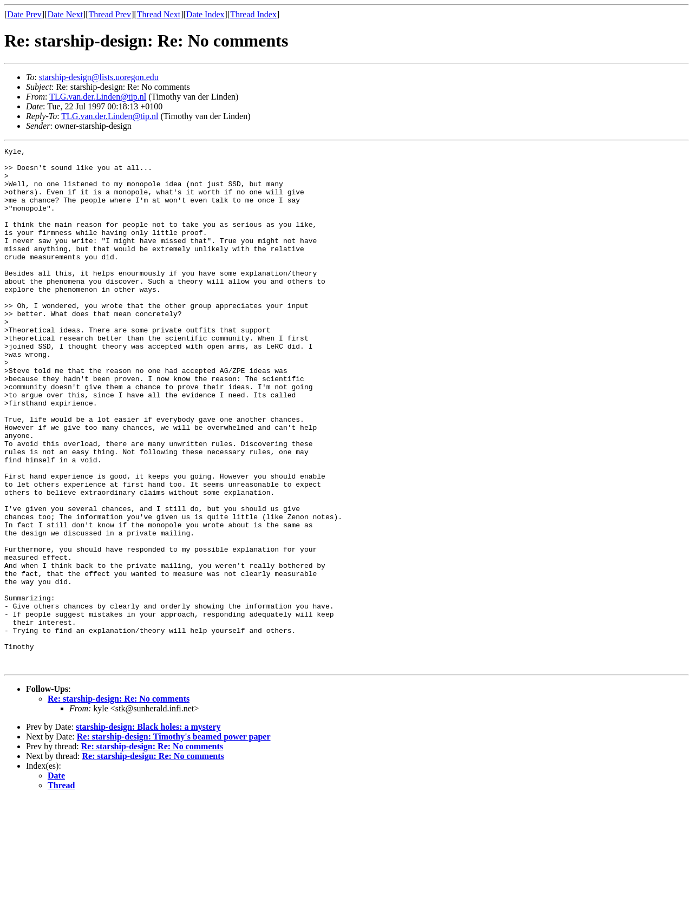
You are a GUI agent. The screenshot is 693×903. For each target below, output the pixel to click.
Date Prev (24, 14)
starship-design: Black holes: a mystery (148, 830)
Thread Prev (109, 14)
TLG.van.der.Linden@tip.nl (97, 96)
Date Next (65, 14)
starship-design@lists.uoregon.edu (99, 77)
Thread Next (158, 14)
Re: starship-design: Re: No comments (118, 802)
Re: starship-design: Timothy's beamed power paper (174, 840)
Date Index (205, 14)
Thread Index (253, 14)
